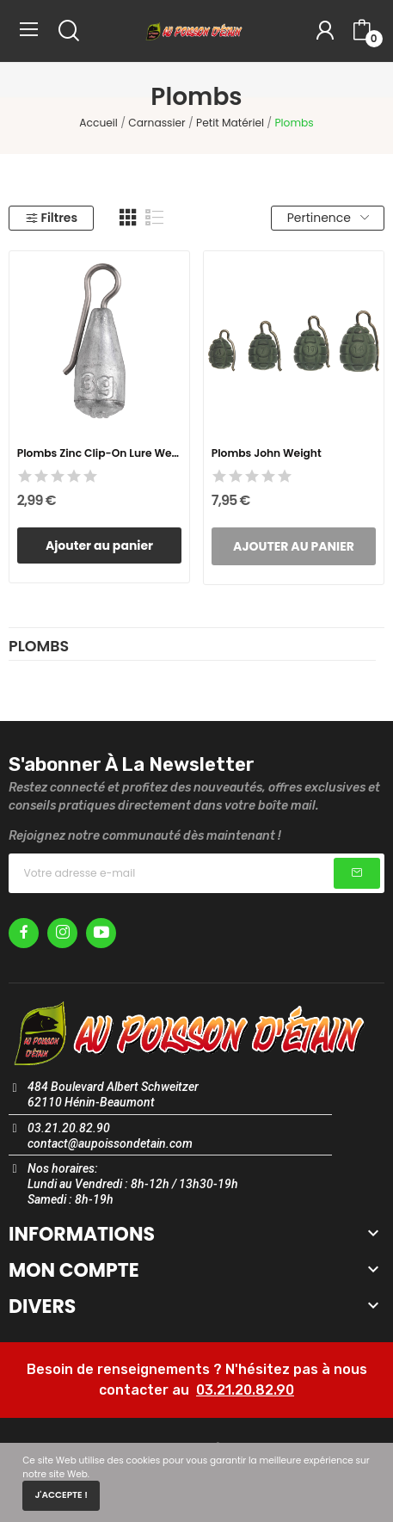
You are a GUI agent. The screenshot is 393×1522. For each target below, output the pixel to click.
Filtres (51, 217)
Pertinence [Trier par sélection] (328, 217)
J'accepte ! (61, 1494)
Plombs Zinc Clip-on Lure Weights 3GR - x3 (99, 453)
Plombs (39, 647)
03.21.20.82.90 (245, 1390)
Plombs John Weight (267, 453)
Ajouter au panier (99, 545)
